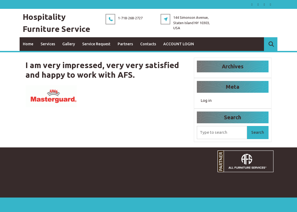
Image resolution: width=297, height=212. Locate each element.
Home (28, 44)
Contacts (148, 44)
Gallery (68, 44)
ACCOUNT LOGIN (178, 44)
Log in (206, 100)
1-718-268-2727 (130, 18)
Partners (125, 44)
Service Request (96, 44)
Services (48, 44)
